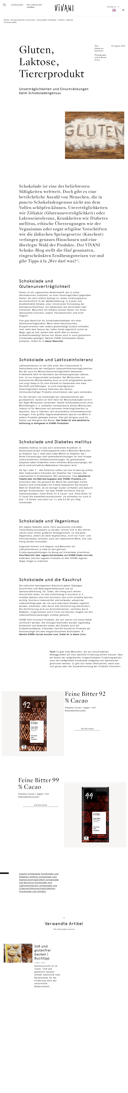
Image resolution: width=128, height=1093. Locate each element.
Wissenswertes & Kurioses (23, 20)
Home (6, 20)
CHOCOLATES (17, 5)
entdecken (87, 729)
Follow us (113, 7)
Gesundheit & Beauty (46, 20)
